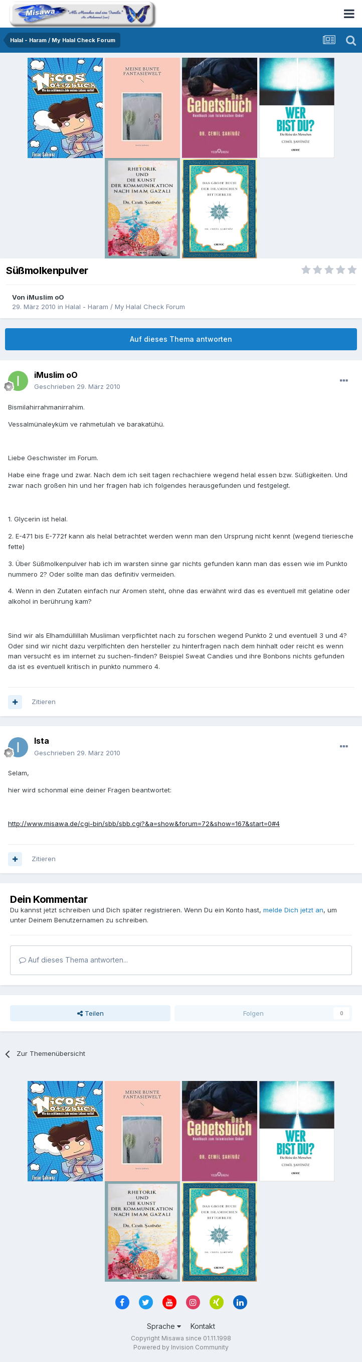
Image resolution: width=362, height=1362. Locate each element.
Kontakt (203, 1326)
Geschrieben (77, 386)
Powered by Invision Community (181, 1347)
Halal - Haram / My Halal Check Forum (125, 307)
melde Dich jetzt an (293, 910)
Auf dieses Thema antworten (181, 339)
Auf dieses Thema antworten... (73, 960)
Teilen (90, 1013)
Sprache (164, 1326)
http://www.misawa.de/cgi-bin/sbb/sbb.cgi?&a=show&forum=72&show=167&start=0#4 (144, 824)
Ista (41, 741)
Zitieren (44, 702)
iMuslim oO (45, 297)
